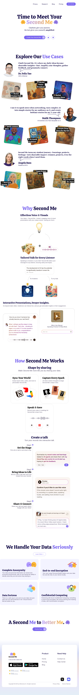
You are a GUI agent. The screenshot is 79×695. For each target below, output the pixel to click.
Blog (43, 665)
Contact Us (61, 659)
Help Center (61, 662)
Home (44, 659)
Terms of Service (66, 683)
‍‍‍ (48, 37)
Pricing (44, 662)
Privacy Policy (56, 683)
